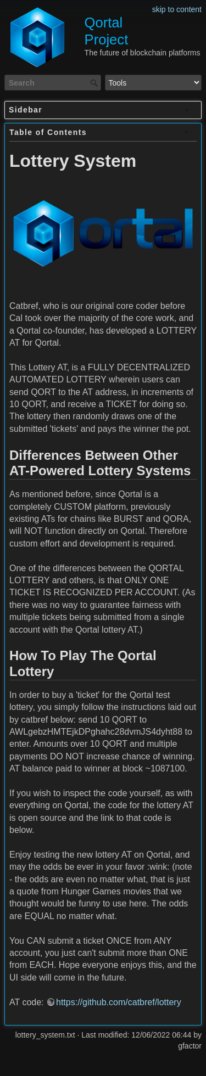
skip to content (177, 9)
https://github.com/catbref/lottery (118, 1002)
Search (95, 83)
